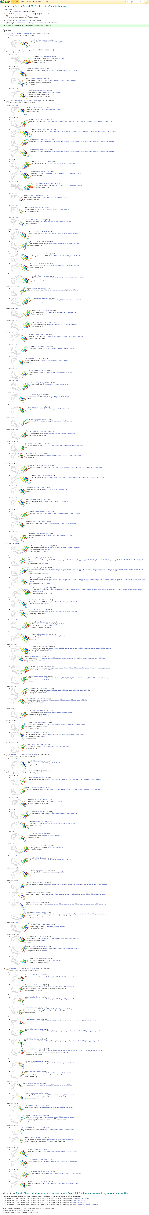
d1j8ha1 (48, 336)
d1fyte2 (81, 278)
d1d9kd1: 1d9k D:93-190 (40, 777)
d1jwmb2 (60, 348)
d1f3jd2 (69, 813)
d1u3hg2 (69, 938)
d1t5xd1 (64, 535)
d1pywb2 (60, 433)
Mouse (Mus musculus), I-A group (19, 771)
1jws (16, 356)
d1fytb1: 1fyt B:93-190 (43, 276)
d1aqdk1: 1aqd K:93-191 (41, 149)
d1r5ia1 (47, 445)
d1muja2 (56, 926)
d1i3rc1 (59, 1021)
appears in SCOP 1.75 (79, 1202)
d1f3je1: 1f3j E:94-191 (40, 821)
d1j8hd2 (70, 336)
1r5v (16, 1147)
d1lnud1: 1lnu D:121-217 (38, 892)
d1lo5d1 (64, 421)
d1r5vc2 (69, 1151)
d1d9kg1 (87, 779)
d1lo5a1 (48, 421)
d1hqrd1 (68, 312)
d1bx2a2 (56, 163)
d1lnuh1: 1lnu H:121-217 (39, 912)
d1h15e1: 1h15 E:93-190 (43, 298)
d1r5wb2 (61, 1173)
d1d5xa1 (43, 197)
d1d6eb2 (56, 221)
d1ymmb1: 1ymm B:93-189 (44, 546)
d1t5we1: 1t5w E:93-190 (38, 521)
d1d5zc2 (66, 209)
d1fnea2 (50, 977)
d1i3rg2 (94, 1021)
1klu (16, 405)
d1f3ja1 (49, 813)
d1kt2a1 (44, 1107)
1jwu (16, 368)
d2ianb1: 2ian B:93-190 (43, 646)
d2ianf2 (72, 648)
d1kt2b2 (55, 1107)
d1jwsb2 (55, 360)
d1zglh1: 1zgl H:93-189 (42, 578)
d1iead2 (71, 1063)
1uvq (16, 88)
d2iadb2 (59, 960)
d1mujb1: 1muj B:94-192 (43, 924)
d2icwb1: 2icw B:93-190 (41, 688)
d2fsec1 (64, 602)
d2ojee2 (74, 724)
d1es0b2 (59, 801)
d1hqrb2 (62, 312)
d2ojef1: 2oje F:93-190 (37, 732)
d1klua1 (46, 409)
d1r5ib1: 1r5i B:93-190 (39, 443)
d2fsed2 (74, 602)
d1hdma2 (56, 42)
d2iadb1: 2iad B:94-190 (40, 958)
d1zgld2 (68, 560)
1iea (16, 1059)
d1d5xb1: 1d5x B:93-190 (36, 195)
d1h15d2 (69, 290)
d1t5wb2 (60, 513)
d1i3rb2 (54, 1021)
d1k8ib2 (57, 763)
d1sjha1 (45, 501)
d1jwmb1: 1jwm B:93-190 (41, 346)
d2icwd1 (65, 690)
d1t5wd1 (65, 513)
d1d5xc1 (60, 197)
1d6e (16, 217)
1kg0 (16, 380)
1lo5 (16, 417)
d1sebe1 (78, 467)
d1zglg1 (79, 560)
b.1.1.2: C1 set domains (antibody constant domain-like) (29, 23)
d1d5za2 (49, 209)
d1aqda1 (48, 121)
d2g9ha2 (57, 624)
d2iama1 (51, 636)
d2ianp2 (103, 648)
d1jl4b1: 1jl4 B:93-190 (41, 858)
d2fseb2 (58, 602)
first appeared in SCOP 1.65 (80, 1198)
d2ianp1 (97, 648)
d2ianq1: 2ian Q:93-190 (40, 676)
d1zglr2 (125, 560)
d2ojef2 (79, 724)
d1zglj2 (100, 560)
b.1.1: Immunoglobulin (22, 20)
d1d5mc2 (79, 185)
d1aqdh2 (95, 121)
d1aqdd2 (71, 121)
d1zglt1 (130, 560)
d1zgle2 (74, 560)
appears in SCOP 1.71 (79, 1200)
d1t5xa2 (54, 535)
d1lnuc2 (67, 884)
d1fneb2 (55, 977)
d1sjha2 (50, 501)
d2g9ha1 (51, 624)
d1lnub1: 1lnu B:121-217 (39, 882)
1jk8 (16, 54)
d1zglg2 (84, 560)
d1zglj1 (95, 560)
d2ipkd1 (64, 712)
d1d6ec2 (68, 221)
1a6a (16, 105)
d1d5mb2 (67, 185)
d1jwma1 (48, 348)
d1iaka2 (52, 835)
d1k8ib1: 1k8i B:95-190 (39, 761)
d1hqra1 (51, 312)
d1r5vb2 (58, 1151)
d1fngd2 (71, 999)
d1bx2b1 (48, 549)
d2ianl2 (93, 648)
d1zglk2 (105, 560)
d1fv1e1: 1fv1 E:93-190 (42, 264)
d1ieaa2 (50, 1063)
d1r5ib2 (57, 445)
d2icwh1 (87, 690)
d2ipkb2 (59, 712)
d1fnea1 (44, 977)
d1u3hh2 (75, 938)
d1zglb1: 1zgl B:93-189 (40, 558)
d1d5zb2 (55, 209)
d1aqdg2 (89, 121)
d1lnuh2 (104, 884)
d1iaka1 (46, 835)
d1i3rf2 (84, 1021)
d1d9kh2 (98, 779)
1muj (16, 922)
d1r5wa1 (49, 1173)
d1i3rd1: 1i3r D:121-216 (37, 1029)
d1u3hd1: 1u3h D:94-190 (39, 936)
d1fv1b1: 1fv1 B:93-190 (43, 254)
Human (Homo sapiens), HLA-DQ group (20, 50)
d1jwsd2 (66, 360)
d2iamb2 (62, 636)
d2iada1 (48, 960)
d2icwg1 (82, 690)
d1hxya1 (51, 324)
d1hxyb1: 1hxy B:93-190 (44, 322)
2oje (16, 720)
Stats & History (25, 2)
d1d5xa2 (49, 197)
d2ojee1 (68, 724)
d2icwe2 (76, 690)
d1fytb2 (61, 278)
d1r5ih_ (82, 445)
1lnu (16, 880)
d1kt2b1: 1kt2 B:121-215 (37, 1105)
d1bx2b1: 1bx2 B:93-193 (44, 161)
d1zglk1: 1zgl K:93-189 (44, 588)
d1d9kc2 (64, 779)
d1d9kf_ (81, 779)
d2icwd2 (70, 690)
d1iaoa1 (50, 848)
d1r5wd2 (78, 1173)
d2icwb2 (59, 690)
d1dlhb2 (59, 234)
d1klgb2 (56, 397)
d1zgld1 (63, 560)
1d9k (16, 775)
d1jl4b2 (59, 860)
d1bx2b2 (62, 163)
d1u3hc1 (46, 938)
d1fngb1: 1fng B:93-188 (37, 997)
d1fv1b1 (45, 563)
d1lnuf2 (88, 884)
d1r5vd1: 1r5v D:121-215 (41, 1159)
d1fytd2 (71, 278)
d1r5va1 (47, 1151)
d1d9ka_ (47, 779)
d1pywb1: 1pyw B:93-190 (41, 431)
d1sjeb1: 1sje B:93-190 (38, 487)
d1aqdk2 (111, 121)
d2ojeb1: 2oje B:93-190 (39, 722)
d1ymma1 (51, 547)
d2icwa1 (48, 690)
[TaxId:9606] (32, 33)
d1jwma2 (54, 348)
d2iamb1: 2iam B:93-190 (44, 634)
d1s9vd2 (68, 70)
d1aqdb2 (60, 121)
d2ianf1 (67, 648)
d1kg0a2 (56, 384)
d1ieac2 (66, 1063)
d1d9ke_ (75, 779)
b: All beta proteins (18, 11)
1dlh (16, 230)
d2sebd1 (62, 746)
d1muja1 (50, 926)
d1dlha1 (48, 234)
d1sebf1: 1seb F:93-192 (43, 475)
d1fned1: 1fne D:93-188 (37, 985)
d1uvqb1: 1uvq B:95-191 (39, 91)
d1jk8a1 (52, 58)
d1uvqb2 (58, 92)
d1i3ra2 (48, 1021)
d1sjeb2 (56, 489)
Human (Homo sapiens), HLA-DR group (20, 100)
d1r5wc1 (67, 1173)
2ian (16, 644)
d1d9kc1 (58, 779)
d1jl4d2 (68, 860)
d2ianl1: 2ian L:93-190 (42, 666)
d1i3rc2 (64, 1021)
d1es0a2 (53, 801)
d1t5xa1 (48, 535)
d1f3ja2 (54, 813)
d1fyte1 (76, 278)
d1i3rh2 (99, 1021)
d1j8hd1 (64, 336)
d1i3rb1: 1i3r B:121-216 (36, 1019)
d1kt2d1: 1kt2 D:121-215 (38, 1115)
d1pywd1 (66, 433)
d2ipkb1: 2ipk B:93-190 (41, 710)
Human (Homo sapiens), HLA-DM (19, 33)
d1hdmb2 (62, 42)
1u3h (16, 934)
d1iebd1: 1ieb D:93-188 (37, 1093)
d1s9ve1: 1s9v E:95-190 (38, 78)
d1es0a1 (47, 801)
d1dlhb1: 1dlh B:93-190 (41, 232)
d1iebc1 (58, 1085)
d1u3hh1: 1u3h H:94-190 (40, 946)
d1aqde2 (77, 121)
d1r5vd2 (74, 1151)
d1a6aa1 (46, 109)
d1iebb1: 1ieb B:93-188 (35, 1083)
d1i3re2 (79, 1021)
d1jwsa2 (50, 360)
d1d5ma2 (60, 185)
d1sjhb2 (56, 501)
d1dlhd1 (64, 234)
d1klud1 (61, 409)
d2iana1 (50, 648)
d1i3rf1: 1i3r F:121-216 (35, 1039)
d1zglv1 (140, 560)
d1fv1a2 (56, 256)
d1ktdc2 (66, 1129)
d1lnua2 (51, 884)
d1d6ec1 (62, 221)
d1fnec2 (66, 977)
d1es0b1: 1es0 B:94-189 (40, 799)
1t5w (16, 509)
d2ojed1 (63, 724)
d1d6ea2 (50, 221)
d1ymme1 (70, 547)
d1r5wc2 (72, 1173)
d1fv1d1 (67, 256)
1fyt (16, 274)
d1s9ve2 (74, 70)
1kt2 (16, 1103)
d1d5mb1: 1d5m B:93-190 (47, 183)
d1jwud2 (70, 372)
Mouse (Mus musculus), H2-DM (18, 754)
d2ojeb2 (57, 724)
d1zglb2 (58, 560)
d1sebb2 (61, 467)
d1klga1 (45, 397)
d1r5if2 (77, 445)
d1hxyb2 (63, 324)
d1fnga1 (44, 999)
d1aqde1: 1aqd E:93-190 (44, 129)
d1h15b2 (58, 290)
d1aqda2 (54, 121)
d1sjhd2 (66, 501)
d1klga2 (51, 397)
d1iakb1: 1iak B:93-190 (39, 834)
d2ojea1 (47, 724)
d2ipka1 (48, 712)
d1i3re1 (74, 1021)
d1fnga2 (50, 999)
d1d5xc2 (66, 197)
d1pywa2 (54, 433)
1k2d (16, 868)
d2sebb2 (56, 746)
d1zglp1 (110, 560)
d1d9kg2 (92, 779)
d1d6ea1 (45, 221)
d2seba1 (45, 746)
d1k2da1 (50, 872)
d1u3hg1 (63, 938)
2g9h (16, 620)
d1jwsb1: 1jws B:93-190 (37, 358)
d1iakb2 (57, 835)
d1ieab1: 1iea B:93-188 (37, 1061)
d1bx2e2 (79, 163)
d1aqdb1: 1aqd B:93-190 (41, 119)
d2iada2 (53, 960)
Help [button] (47, 2)
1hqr (16, 308)
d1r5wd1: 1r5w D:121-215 (40, 1181)
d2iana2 (56, 648)
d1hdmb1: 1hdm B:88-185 (43, 40)
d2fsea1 (48, 602)
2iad (16, 956)
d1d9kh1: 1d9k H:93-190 (39, 787)
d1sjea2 (51, 489)
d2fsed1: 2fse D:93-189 (40, 610)
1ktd (16, 1125)
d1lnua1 (46, 884)
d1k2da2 (55, 872)
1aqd (16, 117)
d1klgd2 (67, 397)
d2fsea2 (53, 602)
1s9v (16, 66)
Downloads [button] (37, 2)
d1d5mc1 (73, 185)
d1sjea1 (45, 489)
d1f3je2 (74, 813)
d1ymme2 (77, 547)
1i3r (16, 1017)
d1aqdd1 (66, 121)
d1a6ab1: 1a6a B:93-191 (39, 107)
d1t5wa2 (54, 513)
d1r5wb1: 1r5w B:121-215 (42, 1171)
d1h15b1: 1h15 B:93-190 (39, 288)
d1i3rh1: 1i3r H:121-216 (37, 1049)
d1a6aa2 (52, 109)
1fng (16, 995)
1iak (16, 831)
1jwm (16, 344)
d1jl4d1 (63, 860)
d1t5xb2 (59, 535)
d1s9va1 (45, 70)
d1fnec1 (60, 977)
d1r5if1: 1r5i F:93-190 (36, 453)
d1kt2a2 (49, 1107)
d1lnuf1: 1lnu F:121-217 (38, 902)
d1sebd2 (72, 467)
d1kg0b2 (62, 384)
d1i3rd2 (69, 1021)
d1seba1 (49, 467)
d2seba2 (50, 746)
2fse (16, 598)
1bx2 (16, 159)
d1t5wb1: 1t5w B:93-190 (41, 511)
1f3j (16, 809)
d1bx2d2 (74, 163)
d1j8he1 (75, 336)
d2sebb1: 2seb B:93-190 (38, 744)
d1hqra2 (57, 312)
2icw (16, 686)
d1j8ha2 (53, 336)
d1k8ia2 (52, 763)
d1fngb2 (55, 999)
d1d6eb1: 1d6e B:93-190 (37, 220)
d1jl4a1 (49, 860)
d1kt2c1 (60, 1107)
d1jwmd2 (72, 348)
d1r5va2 (53, 1151)
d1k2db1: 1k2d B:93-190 (43, 870)
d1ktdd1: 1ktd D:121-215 (37, 1137)
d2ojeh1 (84, 724)
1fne (16, 973)
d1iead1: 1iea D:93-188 (37, 1071)
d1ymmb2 (64, 547)
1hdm (16, 38)
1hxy (16, 320)
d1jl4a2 (54, 860)
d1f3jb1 (44, 940)
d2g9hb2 (62, 624)
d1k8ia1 (47, 763)
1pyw (16, 429)
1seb (16, 463)
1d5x (16, 193)
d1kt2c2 (65, 1107)
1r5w (16, 1169)
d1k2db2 (61, 872)
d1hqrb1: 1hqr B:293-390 (44, 310)
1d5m (16, 181)
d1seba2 (55, 467)
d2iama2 (56, 636)
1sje (16, 485)
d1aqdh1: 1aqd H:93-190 (41, 139)
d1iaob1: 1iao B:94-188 (42, 846)
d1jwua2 (53, 372)
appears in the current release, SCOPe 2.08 (85, 1204)
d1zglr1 (120, 560)
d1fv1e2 (77, 256)
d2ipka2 (54, 712)
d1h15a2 (52, 290)
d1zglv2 (30, 562)
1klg (16, 393)
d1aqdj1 (100, 121)
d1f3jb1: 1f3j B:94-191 (41, 812)
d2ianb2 (61, 648)
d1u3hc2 (52, 938)
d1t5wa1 (49, 513)
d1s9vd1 (62, 70)
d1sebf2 (89, 467)
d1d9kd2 (70, 779)
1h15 (16, 286)
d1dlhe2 (75, 234)
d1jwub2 (59, 372)
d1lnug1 (93, 884)
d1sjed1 (61, 489)
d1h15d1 (63, 290)
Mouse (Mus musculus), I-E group (19, 968)
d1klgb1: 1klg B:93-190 (38, 395)
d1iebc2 (64, 1085)
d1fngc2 (66, 999)
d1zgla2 (52, 560)
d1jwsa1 (44, 360)
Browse (15, 2)
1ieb (16, 1081)
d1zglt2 (135, 560)
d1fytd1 (66, 278)
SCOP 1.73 (12, 9)
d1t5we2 (77, 513)
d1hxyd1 (68, 324)
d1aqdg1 (83, 121)
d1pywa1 (49, 433)
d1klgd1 (61, 397)
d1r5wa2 (55, 1173)
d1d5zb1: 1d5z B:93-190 (37, 207)
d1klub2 (56, 409)
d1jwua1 (48, 372)
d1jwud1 (64, 372)
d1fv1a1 (51, 256)
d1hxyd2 (74, 324)
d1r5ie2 (72, 445)
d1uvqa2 (52, 92)
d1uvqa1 (46, 92)
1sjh (16, 497)
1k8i (16, 759)
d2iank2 (87, 648)
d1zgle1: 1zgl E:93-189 (40, 568)
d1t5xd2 (70, 535)
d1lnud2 (72, 884)
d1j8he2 (80, 336)
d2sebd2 (68, 746)
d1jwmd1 (66, 348)
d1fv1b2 (61, 256)
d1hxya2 (57, 324)
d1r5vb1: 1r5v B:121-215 (40, 1149)
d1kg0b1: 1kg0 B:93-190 (43, 383)
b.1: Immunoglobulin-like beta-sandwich (23, 14)
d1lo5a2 (53, 421)
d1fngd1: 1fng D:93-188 (36, 1007)
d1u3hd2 (58, 938)
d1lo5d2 (69, 421)
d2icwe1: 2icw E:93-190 (38, 698)
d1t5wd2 (71, 513)
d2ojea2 (52, 724)
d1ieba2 (48, 1085)
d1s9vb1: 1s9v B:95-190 (38, 68)
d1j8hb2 (59, 336)
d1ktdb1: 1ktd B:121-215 (37, 1127)
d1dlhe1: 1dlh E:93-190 (42, 242)
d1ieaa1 (45, 1063)
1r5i (16, 441)
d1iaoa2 (55, 848)
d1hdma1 (50, 42)
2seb (16, 742)
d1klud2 (67, 409)
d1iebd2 (69, 1085)
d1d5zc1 (61, 209)
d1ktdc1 (60, 1129)
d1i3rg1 (89, 1021)
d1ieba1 (42, 1085)
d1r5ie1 (67, 445)
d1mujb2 (62, 926)
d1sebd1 (66, 467)
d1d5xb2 (55, 197)
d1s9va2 (51, 70)
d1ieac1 (61, 1063)
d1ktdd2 (71, 1129)
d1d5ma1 (54, 185)
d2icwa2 (54, 690)
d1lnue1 (78, 884)
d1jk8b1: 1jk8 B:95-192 (44, 56)
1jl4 (16, 856)
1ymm (16, 543)
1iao (16, 844)
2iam (16, 632)
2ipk (16, 708)
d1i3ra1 (43, 1021)
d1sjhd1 (61, 501)
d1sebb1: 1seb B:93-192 (42, 465)
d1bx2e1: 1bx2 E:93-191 (42, 171)
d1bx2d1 (68, 163)
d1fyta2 (56, 278)
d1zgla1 (47, 560)
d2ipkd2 (70, 712)
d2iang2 (77, 648)
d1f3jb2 (59, 813)
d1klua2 (51, 409)
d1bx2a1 (51, 163)
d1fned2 (71, 977)
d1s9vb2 (57, 70)
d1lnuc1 (62, 884)
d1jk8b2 (63, 58)
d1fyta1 (51, 278)
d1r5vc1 (63, 1151)
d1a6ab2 (58, 109)
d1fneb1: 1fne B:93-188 (37, 975)
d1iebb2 (53, 1085)
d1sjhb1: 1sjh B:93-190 (38, 499)
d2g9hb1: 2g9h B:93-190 (44, 622)
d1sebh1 (95, 467)
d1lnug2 (99, 884)
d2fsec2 (69, 602)
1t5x (16, 531)
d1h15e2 (75, 290)
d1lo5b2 (58, 421)
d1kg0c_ (67, 384)
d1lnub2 (56, 884)
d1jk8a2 (57, 58)
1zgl (16, 556)
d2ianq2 (108, 648)
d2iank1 (82, 648)
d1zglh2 (90, 560)
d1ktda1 (44, 1129)
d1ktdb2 (55, 1129)
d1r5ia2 (52, 445)
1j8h (16, 332)
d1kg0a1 (50, 384)
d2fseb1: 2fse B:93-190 (40, 600)
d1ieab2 (55, 1063)
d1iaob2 (60, 848)
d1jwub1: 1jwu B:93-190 (41, 370)
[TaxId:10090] (32, 754)
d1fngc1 (60, 999)
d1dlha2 (53, 234)
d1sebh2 (100, 467)
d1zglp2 (115, 560)
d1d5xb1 (46, 604)
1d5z (16, 205)
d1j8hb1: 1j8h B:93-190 (41, 334)
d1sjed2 (67, 489)
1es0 (16, 797)
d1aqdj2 (106, 121)
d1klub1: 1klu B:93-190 (38, 407)
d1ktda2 (50, 1129)
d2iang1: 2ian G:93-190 (37, 656)
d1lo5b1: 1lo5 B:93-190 (40, 419)
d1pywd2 (72, 433)
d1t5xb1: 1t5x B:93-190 (41, 534)
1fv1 (16, 252)
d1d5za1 (44, 209)
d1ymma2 (57, 547)
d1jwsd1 (61, 360)
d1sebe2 (84, 467)
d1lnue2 (83, 884)
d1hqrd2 (73, 312)
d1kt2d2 (71, 1107)
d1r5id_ (62, 445)
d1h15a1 (46, 290)
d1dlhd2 (70, 234)
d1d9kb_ (53, 779)
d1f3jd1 (64, 813)
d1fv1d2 (72, 256)
